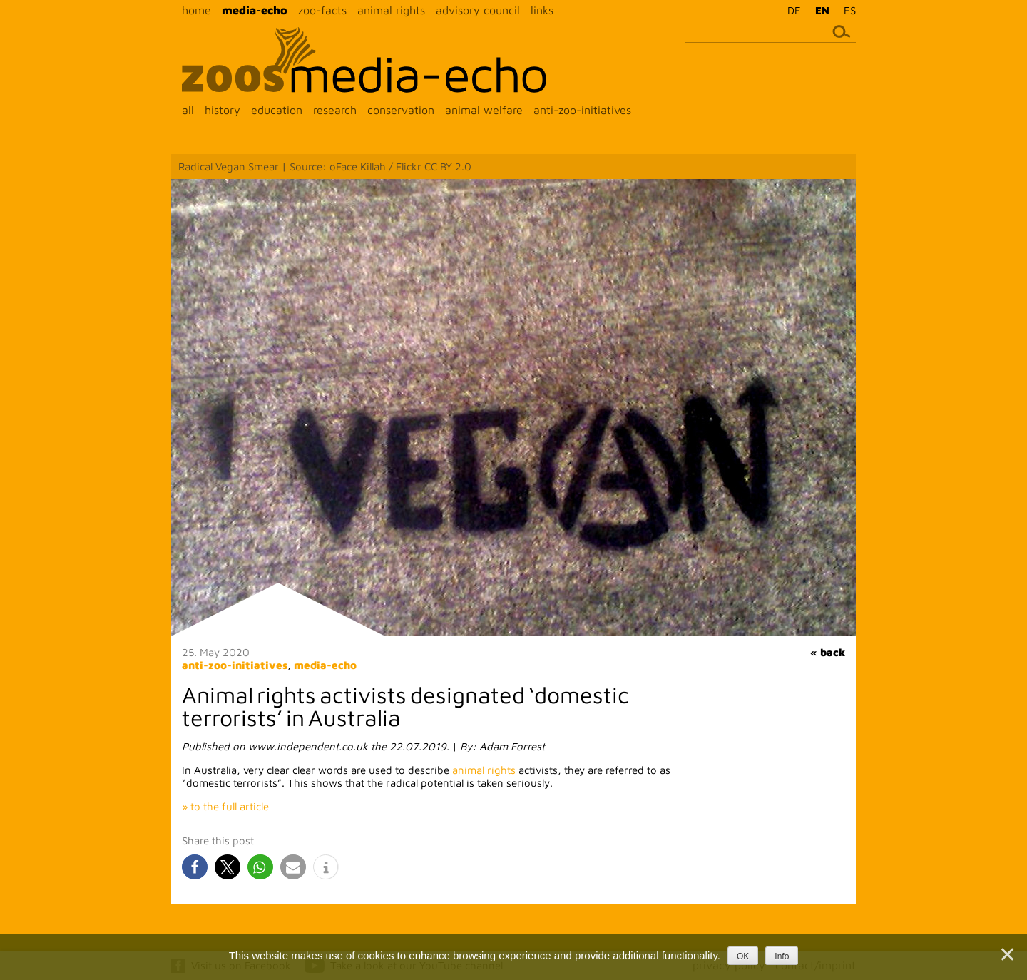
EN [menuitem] (822, 10)
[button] (195, 866)
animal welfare (484, 109)
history (222, 109)
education (276, 109)
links (542, 10)
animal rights (391, 10)
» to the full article (225, 806)
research (335, 109)
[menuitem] (790, 10)
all (188, 109)
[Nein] (1006, 954)
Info (782, 956)
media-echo (254, 10)
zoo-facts (322, 10)
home (196, 10)
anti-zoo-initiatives (582, 109)
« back (827, 652)
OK (743, 956)
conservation (400, 109)
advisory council (478, 10)
